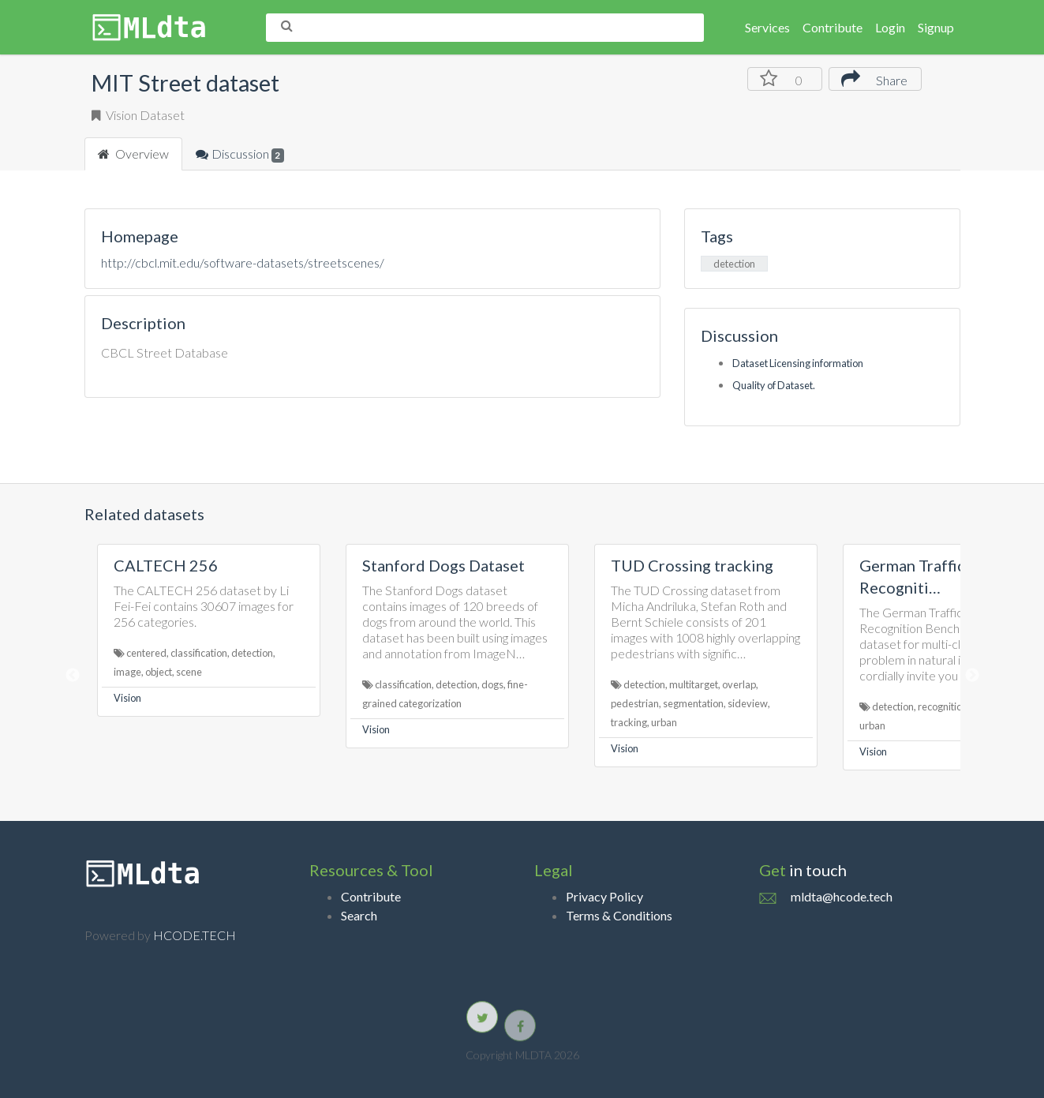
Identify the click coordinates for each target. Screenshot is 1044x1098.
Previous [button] (72, 676)
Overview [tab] (133, 153)
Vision (127, 697)
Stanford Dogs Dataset (443, 565)
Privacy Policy (604, 896)
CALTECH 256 (166, 565)
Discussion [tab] (240, 154)
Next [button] (972, 676)
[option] (208, 630)
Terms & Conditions (619, 915)
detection (734, 263)
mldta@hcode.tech (841, 896)
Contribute (833, 27)
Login (890, 27)
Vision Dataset (138, 114)
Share (874, 78)
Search (359, 915)
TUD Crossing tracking (692, 565)
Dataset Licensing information (797, 363)
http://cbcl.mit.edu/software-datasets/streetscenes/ (242, 262)
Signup (936, 27)
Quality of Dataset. (773, 385)
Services (767, 27)
